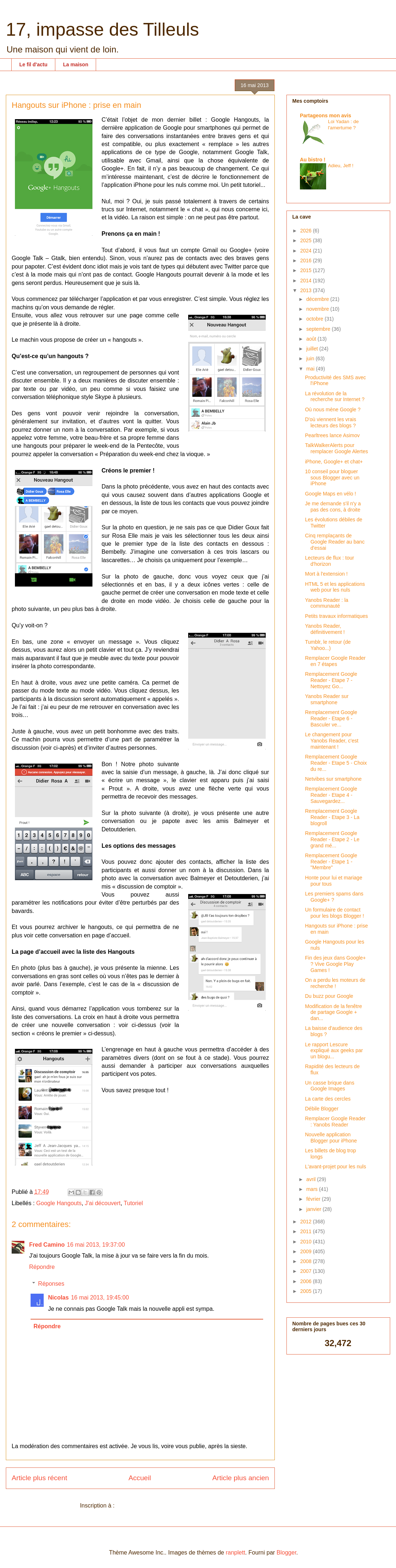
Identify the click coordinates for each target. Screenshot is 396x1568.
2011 (306, 1231)
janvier (314, 1209)
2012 (306, 1221)
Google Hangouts (59, 1203)
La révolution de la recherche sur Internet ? (335, 397)
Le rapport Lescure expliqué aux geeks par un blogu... (334, 1051)
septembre (319, 329)
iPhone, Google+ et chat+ (334, 461)
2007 (306, 1271)
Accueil (139, 1478)
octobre (315, 319)
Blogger (286, 1552)
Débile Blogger (321, 1109)
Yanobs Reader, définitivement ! (325, 629)
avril (311, 1179)
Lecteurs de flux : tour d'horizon (329, 561)
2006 (306, 1281)
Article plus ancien (240, 1478)
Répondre (42, 1267)
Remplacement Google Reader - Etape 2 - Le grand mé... (332, 839)
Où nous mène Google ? (333, 409)
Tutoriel (133, 1203)
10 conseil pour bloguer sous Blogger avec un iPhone (332, 478)
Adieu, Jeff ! (340, 165)
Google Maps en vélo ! (330, 494)
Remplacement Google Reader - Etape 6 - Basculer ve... (331, 718)
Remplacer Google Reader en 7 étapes (335, 661)
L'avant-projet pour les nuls (335, 1166)
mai (311, 369)
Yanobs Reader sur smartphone (327, 699)
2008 (306, 1261)
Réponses (51, 1284)
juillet (312, 349)
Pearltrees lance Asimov (332, 435)
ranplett (235, 1552)
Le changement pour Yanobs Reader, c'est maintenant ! (332, 741)
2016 (306, 260)
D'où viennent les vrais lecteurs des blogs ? (330, 422)
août (311, 339)
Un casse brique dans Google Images (329, 1086)
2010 (306, 1241)
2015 (306, 270)
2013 (306, 290)
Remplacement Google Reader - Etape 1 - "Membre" (331, 861)
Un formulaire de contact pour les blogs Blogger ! (334, 913)
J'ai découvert (102, 1203)
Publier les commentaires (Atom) (158, 1505)
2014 (306, 280)
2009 (306, 1251)
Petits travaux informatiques (336, 616)
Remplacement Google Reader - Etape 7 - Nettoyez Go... (331, 680)
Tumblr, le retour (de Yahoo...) (328, 645)
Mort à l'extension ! (326, 574)
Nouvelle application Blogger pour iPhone (331, 1138)
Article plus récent (39, 1478)
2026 (306, 231)
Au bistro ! (312, 159)
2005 (306, 1291)
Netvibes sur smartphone (333, 779)
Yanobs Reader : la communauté (326, 603)
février (314, 1199)
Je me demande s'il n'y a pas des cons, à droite (333, 507)
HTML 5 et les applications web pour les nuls (335, 587)
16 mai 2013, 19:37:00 (96, 1245)
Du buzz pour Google (329, 996)
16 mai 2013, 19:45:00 (100, 1297)
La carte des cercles (328, 1099)
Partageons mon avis (325, 115)
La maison (75, 64)
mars (312, 1189)
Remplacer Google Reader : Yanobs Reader (335, 1122)
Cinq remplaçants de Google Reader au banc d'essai (335, 542)
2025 (306, 240)
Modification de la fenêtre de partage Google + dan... (333, 1012)
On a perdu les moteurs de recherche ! (335, 983)
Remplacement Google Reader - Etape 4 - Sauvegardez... (331, 795)
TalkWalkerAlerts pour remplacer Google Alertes (336, 448)
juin (311, 358)
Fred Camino (47, 1245)
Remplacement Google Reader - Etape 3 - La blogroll (332, 817)
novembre (318, 309)
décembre (318, 299)
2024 (306, 251)
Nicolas (58, 1297)
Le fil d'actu (33, 64)
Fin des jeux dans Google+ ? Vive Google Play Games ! (335, 964)
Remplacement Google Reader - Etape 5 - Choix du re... (336, 763)
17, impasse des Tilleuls (102, 29)
